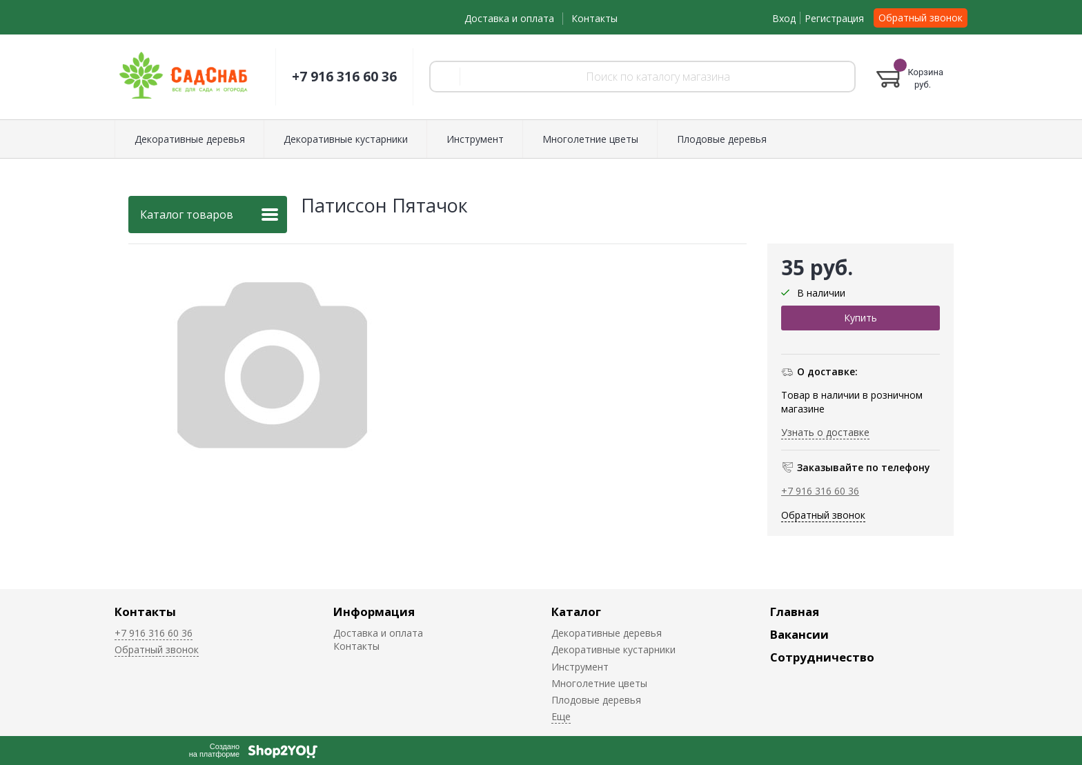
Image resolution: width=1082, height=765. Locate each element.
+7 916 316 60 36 (344, 77)
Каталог (576, 611)
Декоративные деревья (190, 139)
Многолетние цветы (590, 139)
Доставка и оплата (509, 18)
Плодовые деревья (722, 139)
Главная (794, 611)
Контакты (594, 18)
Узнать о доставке (825, 432)
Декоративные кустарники (346, 139)
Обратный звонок (920, 17)
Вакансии (799, 634)
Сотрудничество (822, 657)
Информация (374, 611)
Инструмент (475, 139)
